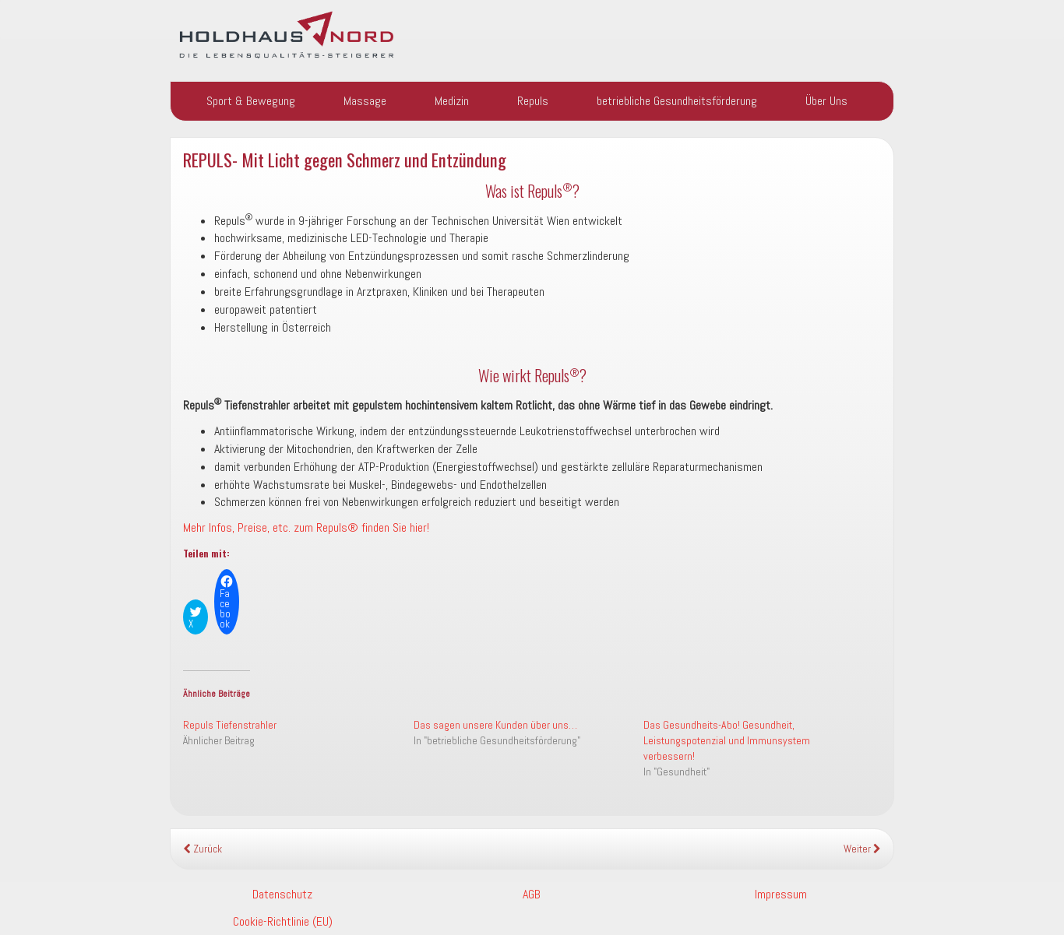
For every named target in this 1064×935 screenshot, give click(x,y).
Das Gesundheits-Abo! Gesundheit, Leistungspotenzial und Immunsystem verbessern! (726, 740)
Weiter (862, 849)
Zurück (202, 849)
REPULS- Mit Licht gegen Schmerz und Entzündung (344, 159)
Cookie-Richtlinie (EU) (283, 921)
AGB (532, 894)
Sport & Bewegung (250, 101)
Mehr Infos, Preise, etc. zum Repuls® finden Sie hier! (306, 527)
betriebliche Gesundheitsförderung (677, 101)
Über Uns (826, 101)
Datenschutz (282, 894)
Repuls (532, 101)
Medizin (452, 101)
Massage (365, 101)
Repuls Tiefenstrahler (230, 725)
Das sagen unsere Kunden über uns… (495, 725)
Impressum (781, 894)
